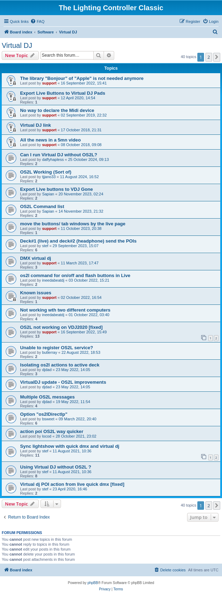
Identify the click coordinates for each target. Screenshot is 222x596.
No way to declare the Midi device (57, 110)
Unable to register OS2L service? (56, 347)
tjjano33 (49, 177)
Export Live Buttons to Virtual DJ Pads (62, 93)
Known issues (35, 292)
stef (45, 246)
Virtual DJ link (35, 125)
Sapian (48, 194)
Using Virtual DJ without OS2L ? (55, 467)
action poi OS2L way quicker (51, 431)
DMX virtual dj (35, 258)
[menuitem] (37, 21)
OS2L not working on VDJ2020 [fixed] (61, 327)
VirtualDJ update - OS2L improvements (63, 382)
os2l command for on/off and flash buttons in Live (75, 275)
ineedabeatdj (53, 280)
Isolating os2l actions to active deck (59, 365)
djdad (46, 370)
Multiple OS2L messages (47, 397)
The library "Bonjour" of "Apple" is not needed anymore (81, 78)
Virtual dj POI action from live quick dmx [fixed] (72, 484)
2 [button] (209, 57)
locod (46, 436)
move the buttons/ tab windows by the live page (72, 223)
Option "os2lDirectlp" (43, 414)
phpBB (92, 583)
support (49, 83)
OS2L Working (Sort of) (45, 172)
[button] (216, 57)
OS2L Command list (42, 206)
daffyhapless (53, 159)
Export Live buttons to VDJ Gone (56, 189)
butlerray (49, 352)
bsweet (48, 419)
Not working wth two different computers (65, 310)
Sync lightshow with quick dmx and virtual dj (69, 446)
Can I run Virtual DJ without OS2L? (58, 154)
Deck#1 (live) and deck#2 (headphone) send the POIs (78, 241)
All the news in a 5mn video (50, 140)
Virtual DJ (17, 45)
